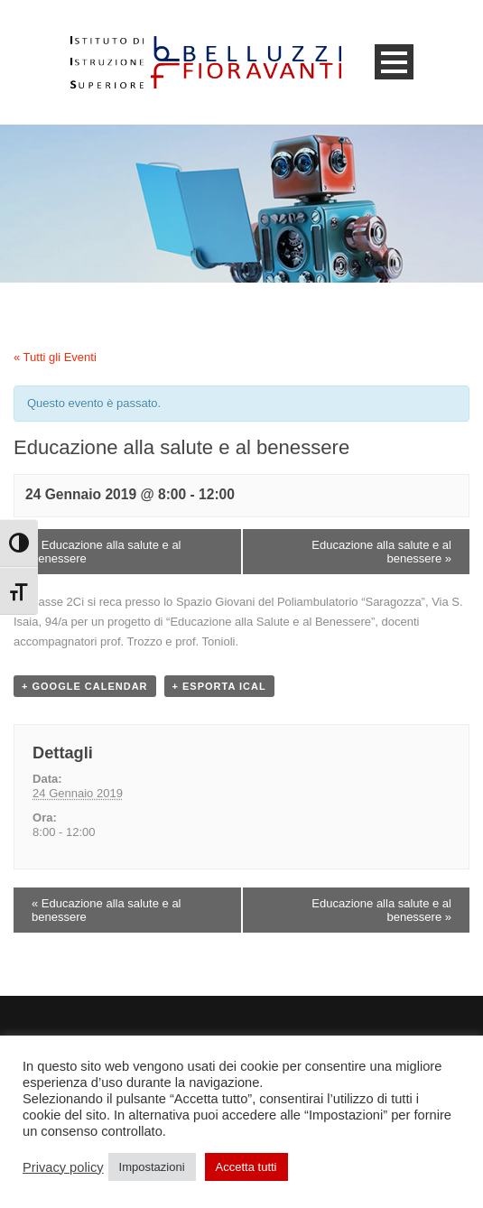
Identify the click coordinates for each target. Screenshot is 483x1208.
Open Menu (394, 61)
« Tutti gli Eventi (55, 357)
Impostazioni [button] (152, 1167)
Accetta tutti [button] (246, 1167)
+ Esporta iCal (219, 686)
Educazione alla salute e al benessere (106, 551)
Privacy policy (63, 1167)
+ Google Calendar (85, 686)
